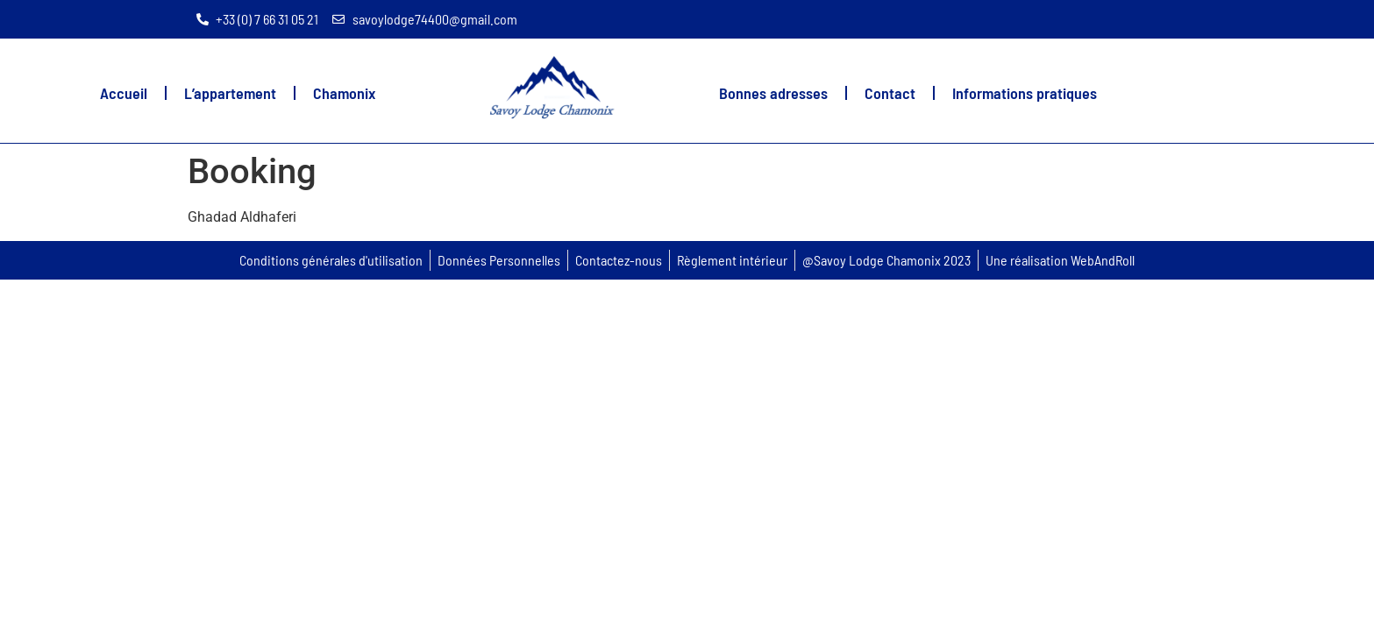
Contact (890, 93)
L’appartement (230, 93)
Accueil (123, 93)
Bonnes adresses (773, 93)
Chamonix (344, 93)
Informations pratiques (1024, 93)
